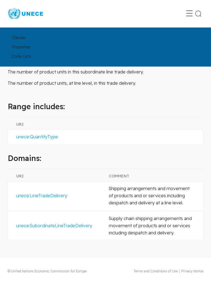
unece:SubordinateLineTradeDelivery (54, 225)
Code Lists (21, 56)
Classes (19, 37)
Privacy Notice (192, 271)
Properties (21, 47)
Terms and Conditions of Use (156, 271)
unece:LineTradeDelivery (41, 195)
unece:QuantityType (37, 136)
